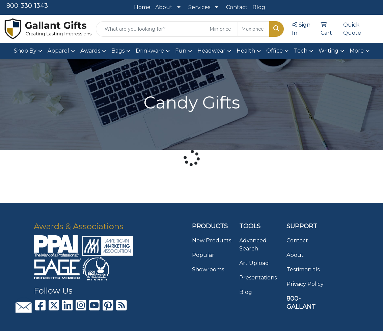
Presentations (258, 277)
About (163, 7)
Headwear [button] (211, 51)
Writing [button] (328, 51)
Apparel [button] (58, 51)
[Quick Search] (151, 29)
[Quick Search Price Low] (222, 29)
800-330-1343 (27, 5)
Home (142, 7)
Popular (203, 255)
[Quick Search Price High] (254, 29)
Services (199, 7)
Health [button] (246, 51)
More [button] (357, 51)
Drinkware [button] (150, 51)
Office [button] (274, 51)
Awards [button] (90, 51)
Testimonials (303, 269)
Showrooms (208, 269)
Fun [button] (180, 51)
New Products (211, 240)
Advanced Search (253, 244)
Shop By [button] (25, 51)
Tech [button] (300, 51)
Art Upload (254, 263)
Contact (237, 7)
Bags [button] (118, 51)
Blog (258, 7)
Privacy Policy (305, 284)
